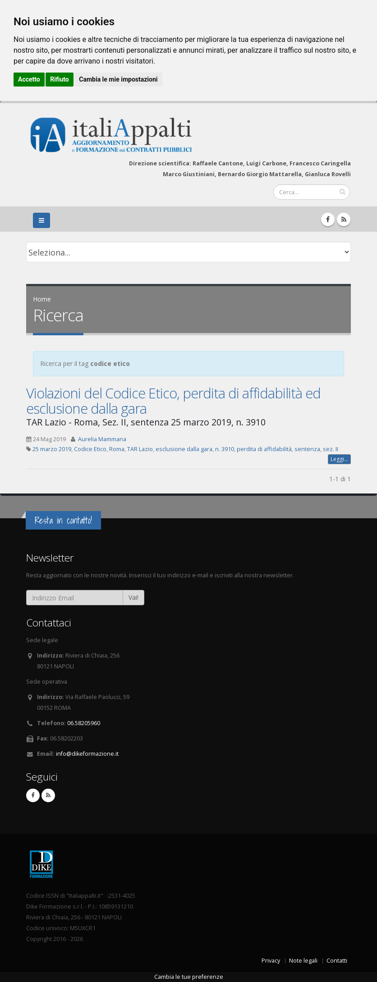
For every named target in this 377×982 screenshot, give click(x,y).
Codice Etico (90, 449)
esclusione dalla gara (184, 449)
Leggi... (339, 459)
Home (42, 299)
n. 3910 (224, 449)
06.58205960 (83, 723)
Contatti (336, 960)
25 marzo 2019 (51, 449)
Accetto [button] (29, 79)
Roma (116, 449)
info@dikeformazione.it (87, 754)
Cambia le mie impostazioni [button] (118, 79)
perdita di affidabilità (264, 449)
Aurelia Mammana (102, 439)
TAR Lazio (140, 449)
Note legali (303, 960)
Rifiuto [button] (59, 79)
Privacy (271, 960)
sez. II (330, 449)
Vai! (133, 597)
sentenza (307, 449)
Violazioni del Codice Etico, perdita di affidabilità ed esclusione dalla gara (173, 401)
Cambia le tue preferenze (188, 977)
